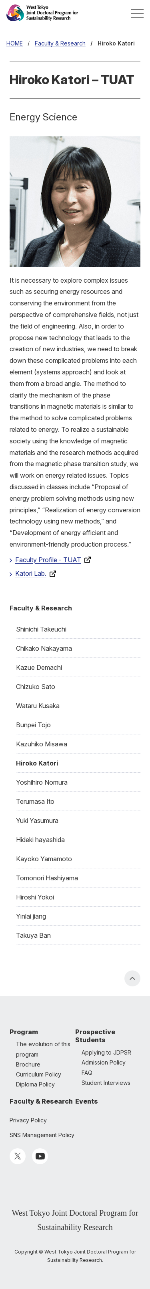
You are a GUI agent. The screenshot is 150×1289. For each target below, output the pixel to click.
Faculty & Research (41, 608)
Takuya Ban (33, 935)
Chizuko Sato (35, 687)
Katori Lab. (30, 573)
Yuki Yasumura (37, 821)
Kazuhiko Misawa (41, 744)
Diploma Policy (35, 1084)
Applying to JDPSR (106, 1052)
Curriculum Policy (38, 1074)
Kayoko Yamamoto (44, 859)
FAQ (87, 1072)
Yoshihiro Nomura (42, 782)
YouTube (40, 1156)
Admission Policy (104, 1062)
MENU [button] (137, 12)
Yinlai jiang (31, 916)
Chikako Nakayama (44, 648)
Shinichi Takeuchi (41, 629)
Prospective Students (95, 1036)
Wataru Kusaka (38, 706)
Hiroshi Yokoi (35, 897)
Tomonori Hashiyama (47, 878)
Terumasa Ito (35, 801)
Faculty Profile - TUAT (48, 560)
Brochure (28, 1064)
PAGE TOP (132, 978)
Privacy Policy (28, 1120)
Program (24, 1032)
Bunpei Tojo (33, 725)
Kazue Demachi (39, 667)
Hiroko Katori (37, 763)
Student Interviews (106, 1082)
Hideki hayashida (40, 840)
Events (86, 1101)
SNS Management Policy (42, 1135)
